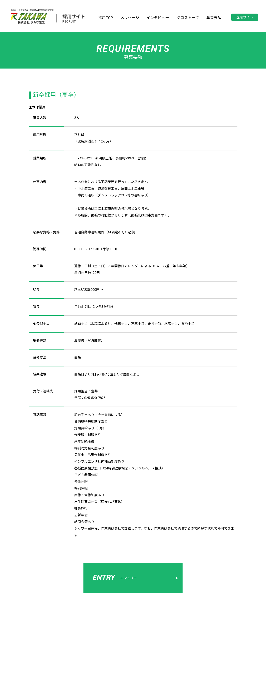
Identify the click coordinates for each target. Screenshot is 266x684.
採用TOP (105, 17)
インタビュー (157, 17)
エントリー (115, 577)
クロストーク (187, 17)
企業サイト (244, 17)
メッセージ (129, 17)
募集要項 (213, 17)
